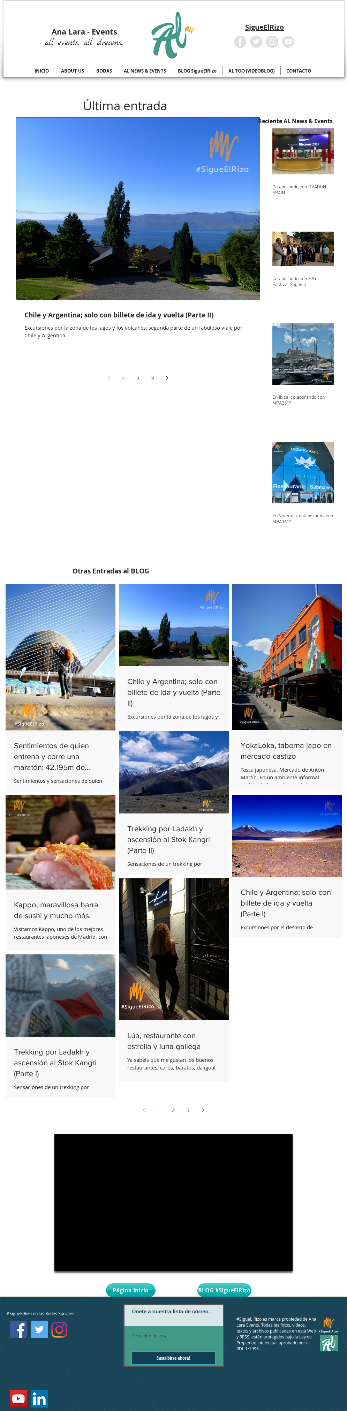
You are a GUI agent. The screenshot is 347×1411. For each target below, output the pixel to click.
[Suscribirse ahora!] (173, 1358)
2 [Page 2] (137, 378)
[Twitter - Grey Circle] (256, 42)
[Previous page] (108, 378)
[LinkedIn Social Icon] (39, 1399)
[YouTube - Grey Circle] (288, 42)
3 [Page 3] (152, 378)
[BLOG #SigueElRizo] (224, 1290)
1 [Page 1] (123, 378)
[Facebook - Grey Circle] (240, 42)
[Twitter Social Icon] (39, 1329)
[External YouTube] (173, 1202)
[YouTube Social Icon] (18, 1399)
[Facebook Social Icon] (18, 1329)
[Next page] (167, 378)
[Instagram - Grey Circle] (272, 42)
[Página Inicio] (131, 1290)
